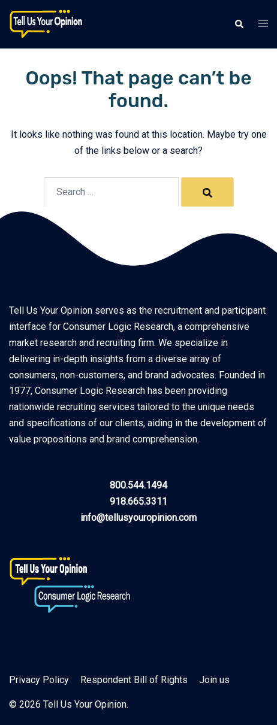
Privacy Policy (39, 679)
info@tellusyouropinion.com (138, 517)
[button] (238, 24)
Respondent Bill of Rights (134, 679)
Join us (214, 679)
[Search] (207, 192)
